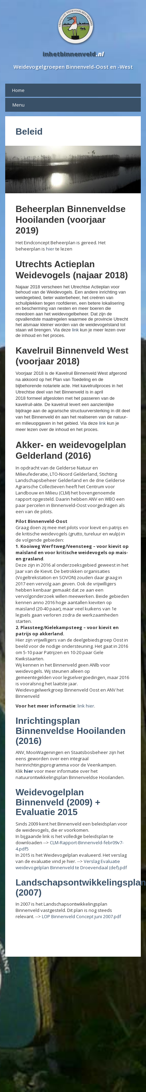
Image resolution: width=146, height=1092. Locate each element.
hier (50, 249)
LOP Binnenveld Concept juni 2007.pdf (81, 916)
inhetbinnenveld (69, 54)
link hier (85, 706)
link (75, 329)
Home (18, 90)
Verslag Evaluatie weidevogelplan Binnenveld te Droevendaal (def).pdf (71, 864)
